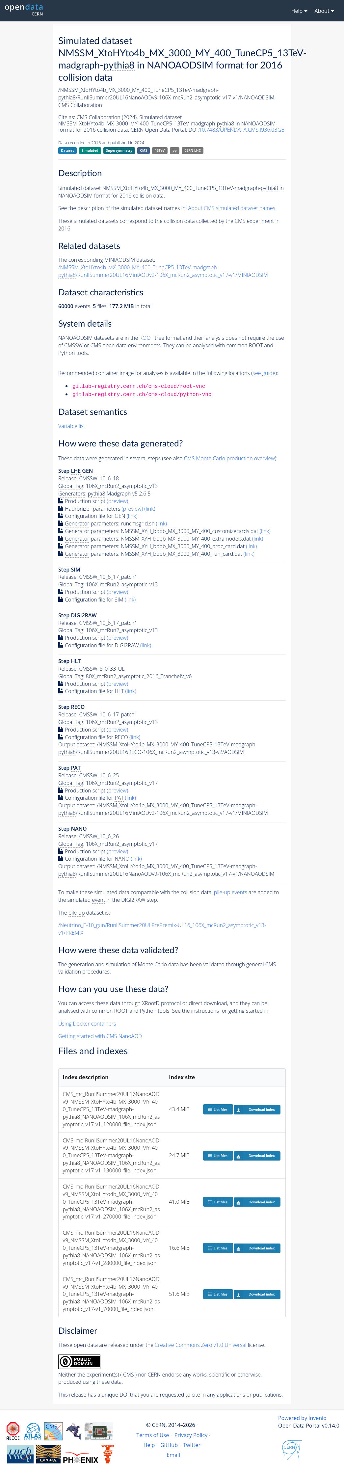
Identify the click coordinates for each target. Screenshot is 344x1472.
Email (173, 1455)
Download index (254, 1109)
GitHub (169, 1445)
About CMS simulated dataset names (232, 208)
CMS (143, 150)
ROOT (146, 337)
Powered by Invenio (302, 1418)
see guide (264, 373)
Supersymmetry (119, 150)
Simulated (90, 150)
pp (174, 150)
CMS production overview (229, 458)
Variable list (71, 426)
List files (217, 1109)
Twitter (191, 1445)
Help (149, 1445)
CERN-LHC (192, 150)
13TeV (160, 150)
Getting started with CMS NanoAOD (100, 1036)
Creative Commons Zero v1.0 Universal (201, 1345)
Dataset (67, 150)
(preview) (117, 501)
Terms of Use (152, 1435)
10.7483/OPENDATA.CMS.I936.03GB (241, 129)
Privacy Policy (191, 1435)
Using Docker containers (87, 1023)
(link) (149, 508)
